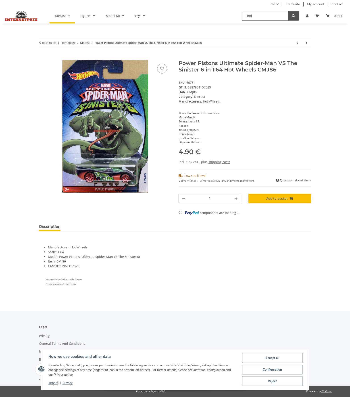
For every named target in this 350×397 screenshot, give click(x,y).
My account (315, 4)
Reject (272, 381)
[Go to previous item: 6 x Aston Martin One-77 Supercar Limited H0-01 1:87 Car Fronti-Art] (297, 43)
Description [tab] (49, 227)
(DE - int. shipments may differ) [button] (234, 181)
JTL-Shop (326, 391)
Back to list (49, 43)
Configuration (272, 369)
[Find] (265, 16)
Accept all (272, 358)
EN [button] (273, 4)
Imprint (53, 383)
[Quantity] (209, 198)
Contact (337, 4)
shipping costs (219, 162)
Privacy (67, 383)
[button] (307, 15)
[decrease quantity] (184, 198)
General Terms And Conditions (62, 343)
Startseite (293, 4)
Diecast (199, 97)
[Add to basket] (42, 57)
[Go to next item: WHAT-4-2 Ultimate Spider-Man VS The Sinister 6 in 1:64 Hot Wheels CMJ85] (306, 43)
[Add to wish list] (162, 69)
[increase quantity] (236, 198)
